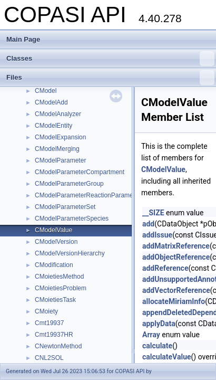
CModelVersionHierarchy (70, 253)
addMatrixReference (176, 246)
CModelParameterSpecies (72, 218)
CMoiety (46, 311)
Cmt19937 (49, 323)
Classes (110, 58)
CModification (54, 265)
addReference (165, 268)
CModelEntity (53, 125)
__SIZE (153, 212)
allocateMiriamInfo (173, 301)
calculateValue (166, 357)
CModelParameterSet (65, 207)
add (148, 224)
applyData (158, 323)
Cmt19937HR (54, 334)
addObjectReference (176, 257)
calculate (157, 345)
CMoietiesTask (55, 299)
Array (151, 334)
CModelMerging (57, 149)
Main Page (23, 39)
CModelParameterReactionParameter (88, 195)
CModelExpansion (60, 137)
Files (110, 77)
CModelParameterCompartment (79, 172)
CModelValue (53, 230)
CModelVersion (56, 241)
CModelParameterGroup (69, 183)
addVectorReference (176, 290)
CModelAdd (51, 102)
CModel (45, 90)
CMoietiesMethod (59, 276)
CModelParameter (60, 160)
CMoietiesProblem (60, 288)
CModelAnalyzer (58, 114)
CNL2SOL (49, 358)
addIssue (157, 235)
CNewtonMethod (58, 346)
